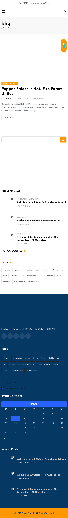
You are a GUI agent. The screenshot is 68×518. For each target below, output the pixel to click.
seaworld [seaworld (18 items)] (6, 281)
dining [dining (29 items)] (29, 270)
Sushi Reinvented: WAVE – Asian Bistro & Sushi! (42, 202)
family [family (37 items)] (46, 270)
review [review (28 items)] (59, 276)
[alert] (34, 388)
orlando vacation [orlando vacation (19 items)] (46, 276)
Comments (38, 98)
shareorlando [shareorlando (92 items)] (19, 281)
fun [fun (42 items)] (63, 270)
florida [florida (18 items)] (55, 270)
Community (21, 234)
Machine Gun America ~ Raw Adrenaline (38, 221)
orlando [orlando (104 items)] (14, 276)
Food (25, 199)
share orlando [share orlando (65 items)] (34, 281)
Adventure (21, 217)
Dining (19, 199)
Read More (11, 118)
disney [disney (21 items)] (38, 270)
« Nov (3, 438)
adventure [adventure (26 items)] (7, 270)
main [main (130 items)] (5, 276)
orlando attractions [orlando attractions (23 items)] (28, 276)
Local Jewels (35, 199)
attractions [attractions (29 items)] (19, 270)
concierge (8, 98)
